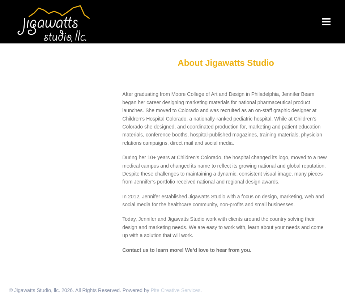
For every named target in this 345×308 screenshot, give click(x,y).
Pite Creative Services (176, 290)
